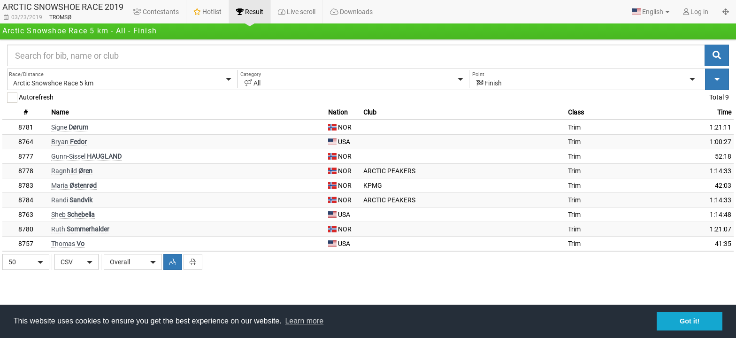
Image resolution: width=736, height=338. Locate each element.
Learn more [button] (304, 321)
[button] (650, 11)
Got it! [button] (689, 321)
